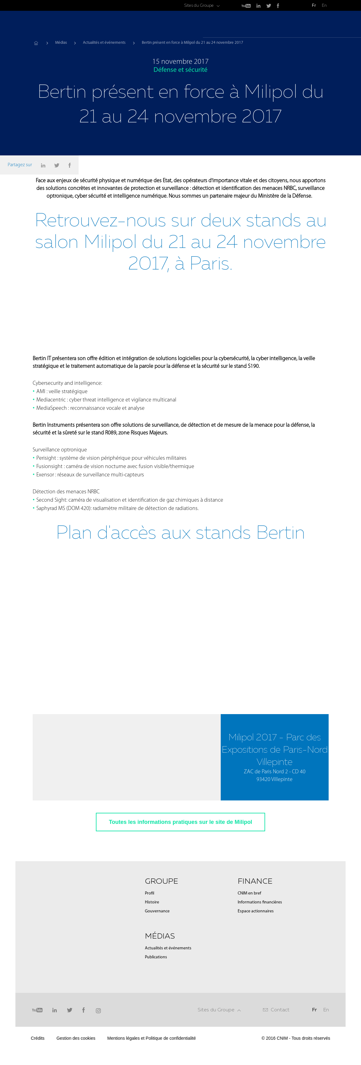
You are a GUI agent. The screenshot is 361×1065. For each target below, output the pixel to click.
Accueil (36, 43)
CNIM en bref (249, 926)
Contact (280, 1043)
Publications (156, 990)
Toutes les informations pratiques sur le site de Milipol (180, 855)
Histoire (152, 935)
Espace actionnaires (256, 944)
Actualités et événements (104, 43)
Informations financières (260, 935)
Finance (302, 25)
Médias (273, 25)
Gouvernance (157, 944)
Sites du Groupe (199, 5)
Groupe (244, 25)
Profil (149, 926)
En (324, 5)
